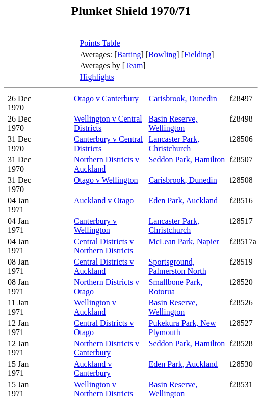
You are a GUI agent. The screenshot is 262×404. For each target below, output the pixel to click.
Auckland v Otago (104, 200)
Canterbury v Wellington (95, 225)
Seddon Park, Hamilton (186, 159)
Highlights (97, 77)
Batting (129, 54)
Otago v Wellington (106, 180)
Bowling (162, 54)
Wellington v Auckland (95, 307)
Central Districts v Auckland (104, 266)
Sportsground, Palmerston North (177, 266)
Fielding (197, 54)
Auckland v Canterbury (93, 368)
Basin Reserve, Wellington (172, 123)
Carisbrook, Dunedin (182, 98)
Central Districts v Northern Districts (104, 246)
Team (134, 65)
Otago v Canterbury (106, 98)
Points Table (100, 43)
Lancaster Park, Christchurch (173, 144)
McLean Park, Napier (183, 241)
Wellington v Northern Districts (103, 389)
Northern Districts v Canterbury (106, 348)
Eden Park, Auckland (183, 200)
